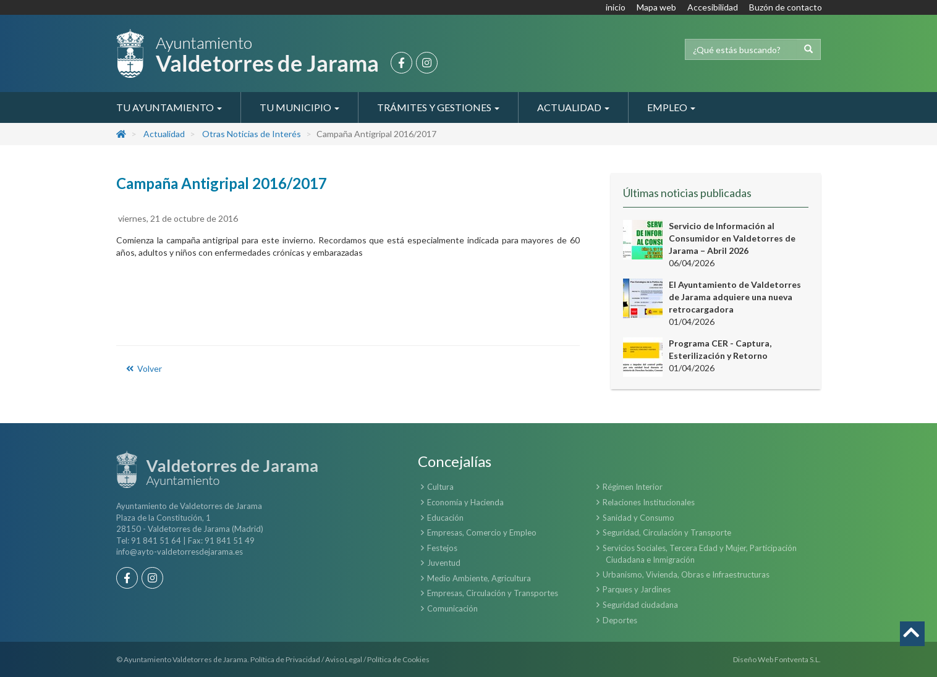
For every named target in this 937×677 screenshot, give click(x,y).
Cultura (440, 487)
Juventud (443, 563)
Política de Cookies (398, 659)
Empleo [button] (671, 107)
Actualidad (164, 133)
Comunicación (452, 608)
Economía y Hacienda (465, 502)
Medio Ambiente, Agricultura (479, 578)
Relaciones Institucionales (649, 502)
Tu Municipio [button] (299, 107)
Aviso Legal (343, 659)
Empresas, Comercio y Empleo (481, 532)
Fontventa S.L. (797, 659)
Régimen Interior (633, 487)
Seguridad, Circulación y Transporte (667, 532)
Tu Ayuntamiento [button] (169, 107)
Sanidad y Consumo (638, 518)
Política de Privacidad (285, 659)
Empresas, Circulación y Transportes (492, 593)
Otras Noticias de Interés (251, 133)
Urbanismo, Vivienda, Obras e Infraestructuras (686, 574)
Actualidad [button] (573, 107)
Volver (143, 368)
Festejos (442, 548)
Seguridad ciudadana (640, 605)
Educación (445, 518)
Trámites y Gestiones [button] (438, 107)
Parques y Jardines (637, 589)
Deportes (620, 620)
